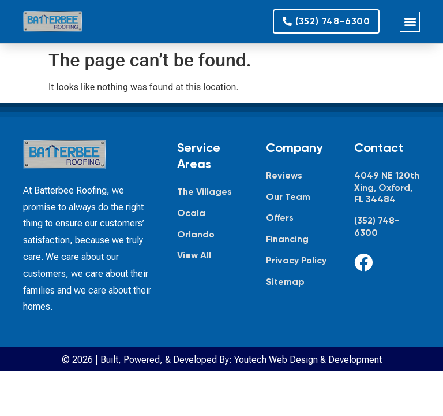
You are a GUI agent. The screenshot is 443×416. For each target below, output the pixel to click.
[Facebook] (363, 262)
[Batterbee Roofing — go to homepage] (52, 21)
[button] (410, 22)
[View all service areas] (210, 256)
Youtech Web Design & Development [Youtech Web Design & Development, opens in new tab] (308, 359)
